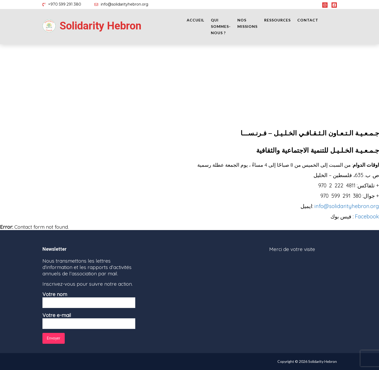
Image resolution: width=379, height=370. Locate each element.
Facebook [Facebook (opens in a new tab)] (367, 216)
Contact (307, 20)
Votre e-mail (88, 320)
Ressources (277, 20)
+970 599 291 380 (64, 4)
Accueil (195, 20)
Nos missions (247, 23)
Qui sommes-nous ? (221, 26)
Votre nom (88, 299)
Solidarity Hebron (100, 26)
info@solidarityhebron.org (124, 4)
